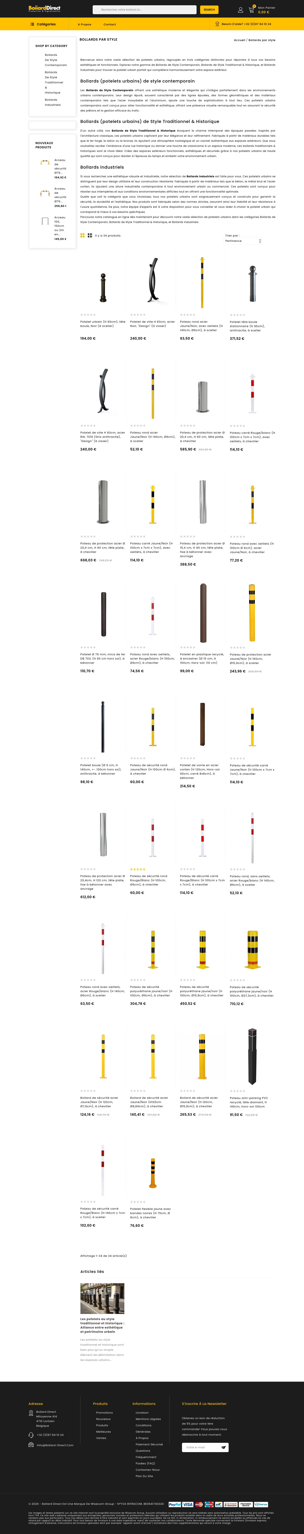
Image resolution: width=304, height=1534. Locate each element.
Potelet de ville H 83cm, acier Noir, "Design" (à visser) (152, 324)
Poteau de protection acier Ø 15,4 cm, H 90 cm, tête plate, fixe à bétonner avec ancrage (202, 549)
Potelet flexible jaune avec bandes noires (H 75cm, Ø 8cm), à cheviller (150, 1213)
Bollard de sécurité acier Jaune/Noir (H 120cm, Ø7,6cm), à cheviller (99, 1102)
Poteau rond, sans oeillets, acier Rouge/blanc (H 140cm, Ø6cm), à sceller (252, 880)
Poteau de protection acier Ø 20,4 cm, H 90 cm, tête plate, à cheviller (102, 547)
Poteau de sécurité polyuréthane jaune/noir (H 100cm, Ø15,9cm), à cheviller (202, 991)
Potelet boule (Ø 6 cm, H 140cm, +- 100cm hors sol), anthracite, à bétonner (101, 769)
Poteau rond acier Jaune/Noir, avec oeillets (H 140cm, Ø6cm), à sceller (201, 326)
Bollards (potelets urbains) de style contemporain (137, 81)
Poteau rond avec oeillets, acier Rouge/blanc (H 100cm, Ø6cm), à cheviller (152, 658)
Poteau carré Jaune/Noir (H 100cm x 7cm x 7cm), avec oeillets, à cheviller (151, 547)
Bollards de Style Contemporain (109, 90)
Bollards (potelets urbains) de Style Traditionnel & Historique (149, 121)
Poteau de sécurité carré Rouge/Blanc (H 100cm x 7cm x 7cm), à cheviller (202, 880)
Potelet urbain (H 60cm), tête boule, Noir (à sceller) (103, 324)
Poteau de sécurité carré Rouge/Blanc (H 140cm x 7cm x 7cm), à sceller (102, 1213)
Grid (82, 235)
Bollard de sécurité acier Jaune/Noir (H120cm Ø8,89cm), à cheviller (149, 1102)
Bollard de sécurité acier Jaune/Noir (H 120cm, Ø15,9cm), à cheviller (199, 1102)
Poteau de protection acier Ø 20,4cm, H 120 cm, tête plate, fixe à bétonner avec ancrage (102, 882)
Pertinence (243, 241)
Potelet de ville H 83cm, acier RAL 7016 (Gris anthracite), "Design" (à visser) (102, 437)
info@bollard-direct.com (55, 1445)
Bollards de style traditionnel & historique (52, 82)
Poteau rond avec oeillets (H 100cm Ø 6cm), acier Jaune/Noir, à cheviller (252, 548)
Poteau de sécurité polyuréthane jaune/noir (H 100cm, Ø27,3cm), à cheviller (252, 991)
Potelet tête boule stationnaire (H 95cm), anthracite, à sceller (247, 326)
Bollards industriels (52, 102)
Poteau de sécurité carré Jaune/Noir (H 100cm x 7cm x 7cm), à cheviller (252, 769)
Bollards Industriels (200, 176)
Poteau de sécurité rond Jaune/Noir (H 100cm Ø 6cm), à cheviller (153, 769)
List (90, 235)
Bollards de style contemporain (52, 60)
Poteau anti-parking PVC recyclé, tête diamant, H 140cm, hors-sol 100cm (249, 1102)
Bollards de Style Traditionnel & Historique (143, 130)
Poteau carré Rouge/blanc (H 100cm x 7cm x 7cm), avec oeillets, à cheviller (252, 437)
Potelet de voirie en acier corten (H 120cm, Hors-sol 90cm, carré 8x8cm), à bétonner (200, 771)
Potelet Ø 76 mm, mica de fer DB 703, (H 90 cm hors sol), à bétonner (102, 658)
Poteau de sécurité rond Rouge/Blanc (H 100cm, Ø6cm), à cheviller (148, 880)
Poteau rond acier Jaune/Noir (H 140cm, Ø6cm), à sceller (152, 437)
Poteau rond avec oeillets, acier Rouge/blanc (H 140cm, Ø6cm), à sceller (102, 991)
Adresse (35, 1403)
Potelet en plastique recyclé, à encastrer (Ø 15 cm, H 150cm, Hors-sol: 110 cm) (202, 658)
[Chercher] (144, 10)
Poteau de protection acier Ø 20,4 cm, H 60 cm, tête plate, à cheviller (202, 437)
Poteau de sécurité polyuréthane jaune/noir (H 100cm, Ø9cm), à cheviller (151, 991)
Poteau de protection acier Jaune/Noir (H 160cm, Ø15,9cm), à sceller (250, 659)
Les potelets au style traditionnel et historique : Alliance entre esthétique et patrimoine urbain (102, 1325)
